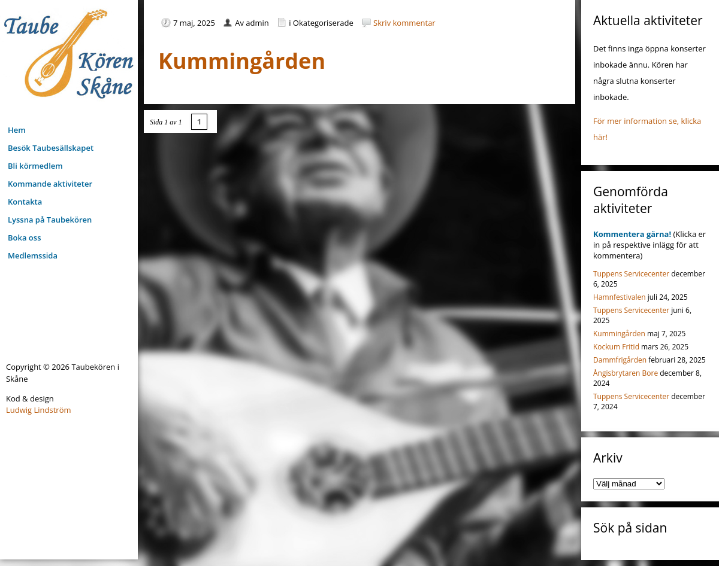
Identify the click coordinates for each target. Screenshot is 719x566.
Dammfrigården (620, 360)
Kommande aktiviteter (50, 183)
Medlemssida (33, 255)
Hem (17, 129)
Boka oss (24, 237)
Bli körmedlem (35, 165)
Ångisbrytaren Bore (625, 373)
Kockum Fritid (616, 347)
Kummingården (619, 333)
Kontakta (25, 201)
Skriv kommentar (404, 22)
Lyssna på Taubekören (50, 219)
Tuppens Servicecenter (631, 274)
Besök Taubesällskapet (50, 147)
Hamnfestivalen (619, 297)
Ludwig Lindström (38, 409)
